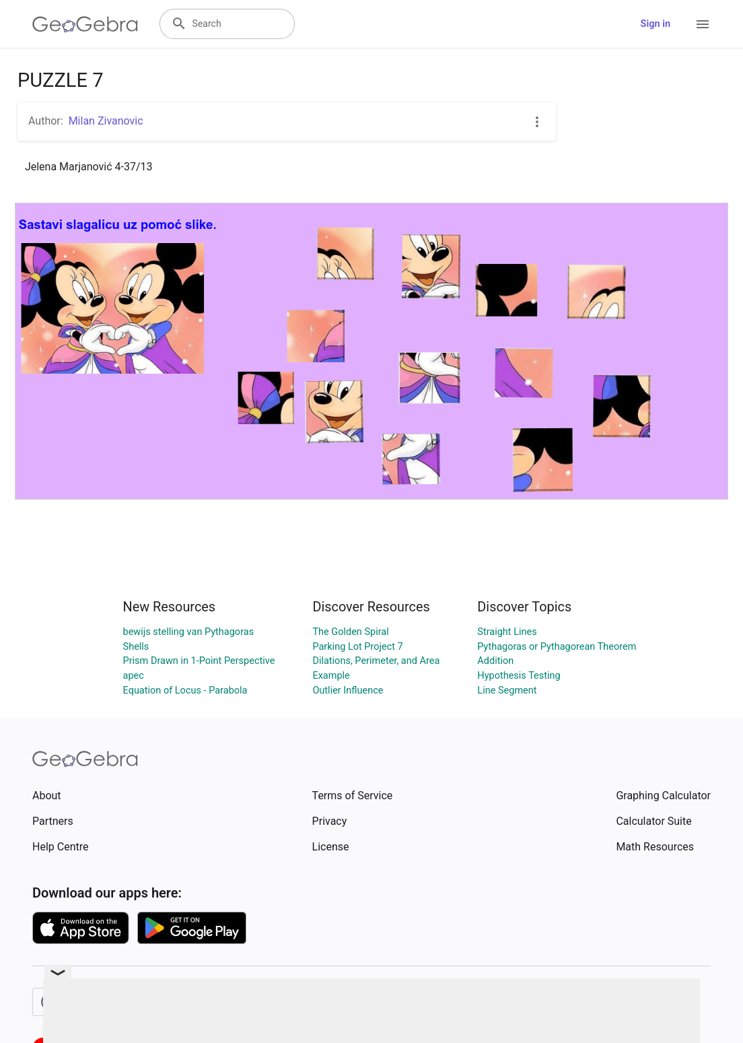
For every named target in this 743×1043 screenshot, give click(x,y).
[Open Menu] (703, 24)
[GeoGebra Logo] (85, 24)
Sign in (655, 24)
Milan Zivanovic (106, 120)
